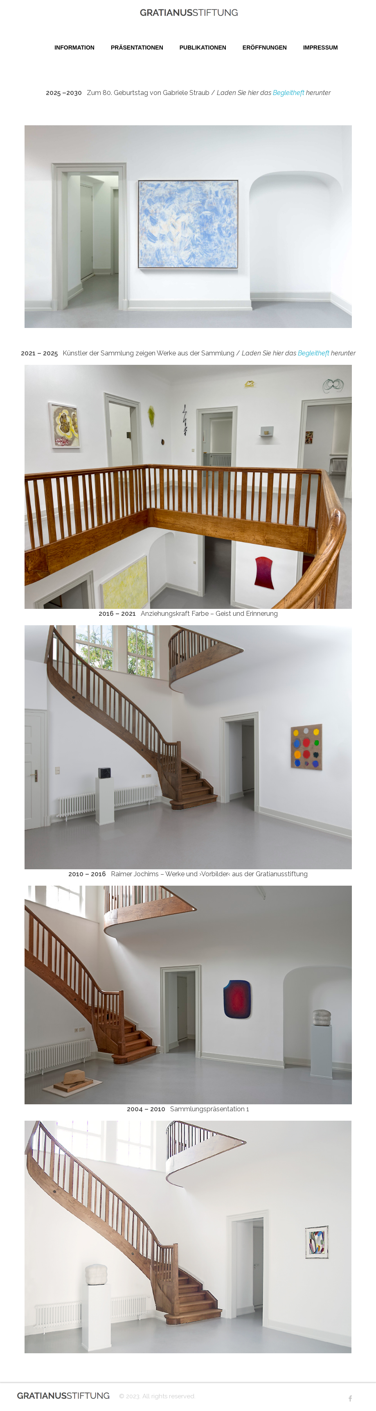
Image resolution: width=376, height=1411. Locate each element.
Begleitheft (288, 93)
